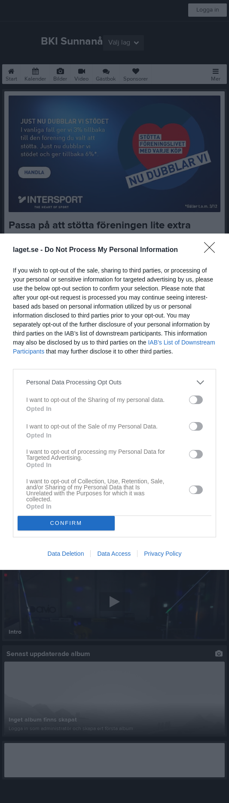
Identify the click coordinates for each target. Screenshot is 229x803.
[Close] (212, 250)
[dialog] (114, 402)
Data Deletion (66, 553)
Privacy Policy (162, 553)
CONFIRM (66, 523)
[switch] (196, 400)
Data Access (114, 553)
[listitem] (114, 382)
